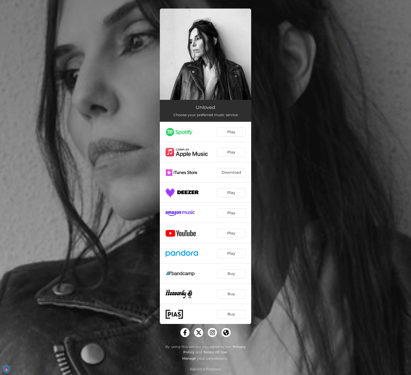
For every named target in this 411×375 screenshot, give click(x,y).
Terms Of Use (215, 352)
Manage (189, 358)
